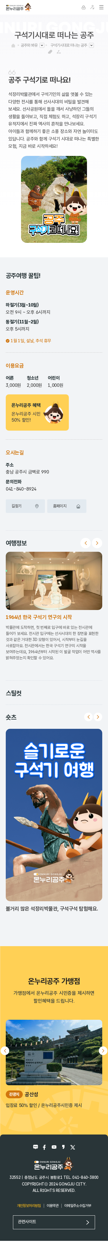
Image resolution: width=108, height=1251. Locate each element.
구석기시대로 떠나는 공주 (68, 45)
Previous (85, 543)
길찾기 (25, 506)
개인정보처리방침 (29, 1205)
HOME (13, 45)
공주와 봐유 (29, 45)
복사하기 (50, 52)
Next (97, 543)
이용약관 (52, 1205)
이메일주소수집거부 (77, 1205)
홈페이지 (67, 506)
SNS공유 (59, 52)
